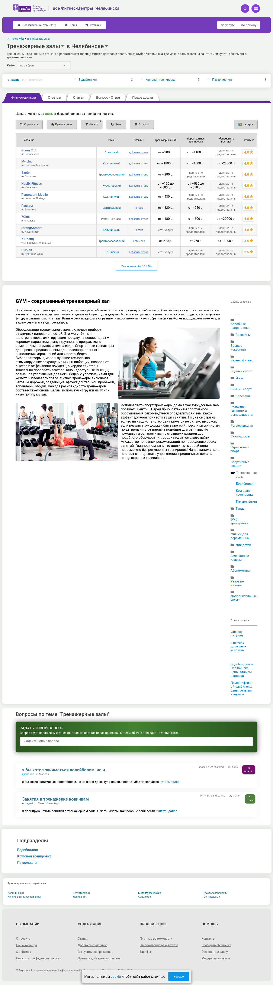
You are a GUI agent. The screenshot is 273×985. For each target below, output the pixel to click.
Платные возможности (156, 938)
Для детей (243, 545)
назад (26, 79)
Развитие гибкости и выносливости (242, 411)
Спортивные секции (240, 464)
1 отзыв (138, 207)
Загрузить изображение (94, 951)
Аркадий (27, 803)
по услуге (228, 25)
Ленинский (112, 252)
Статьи (83, 938)
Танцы (240, 508)
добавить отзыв (138, 152)
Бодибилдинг (88, 79)
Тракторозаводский (112, 174)
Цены (71, 25)
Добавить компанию (92, 945)
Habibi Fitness (31, 183)
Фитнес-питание (237, 633)
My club (27, 161)
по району (248, 25)
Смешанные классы (240, 558)
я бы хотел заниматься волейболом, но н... (65, 769)
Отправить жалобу (215, 951)
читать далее (169, 782)
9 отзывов (138, 241)
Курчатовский (112, 185)
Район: (11, 65)
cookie (116, 977)
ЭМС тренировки (239, 521)
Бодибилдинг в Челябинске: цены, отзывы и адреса (242, 670)
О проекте (23, 938)
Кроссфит (243, 396)
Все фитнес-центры (37, 25)
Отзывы (93, 25)
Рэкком (27, 206)
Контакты (208, 938)
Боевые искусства (238, 347)
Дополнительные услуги (244, 598)
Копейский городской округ (24, 896)
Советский (112, 152)
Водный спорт (241, 371)
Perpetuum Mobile (34, 195)
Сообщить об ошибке (216, 945)
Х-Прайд (27, 239)
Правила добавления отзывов (99, 958)
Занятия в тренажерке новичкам (55, 799)
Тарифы (145, 951)
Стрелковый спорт (240, 449)
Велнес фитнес (242, 360)
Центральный (112, 207)
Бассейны (243, 335)
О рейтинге (24, 951)
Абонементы (240, 570)
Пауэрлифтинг (222, 79)
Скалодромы (240, 436)
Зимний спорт (241, 389)
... (237, 313)
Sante (25, 172)
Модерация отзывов (216, 958)
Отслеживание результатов (159, 945)
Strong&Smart (31, 228)
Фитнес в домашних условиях (238, 646)
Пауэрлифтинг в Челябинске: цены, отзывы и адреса (241, 688)
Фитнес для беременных (240, 536)
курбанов (28, 774)
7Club (25, 217)
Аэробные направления (240, 326)
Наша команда (26, 945)
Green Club (29, 150)
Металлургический (149, 893)
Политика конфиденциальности (38, 958)
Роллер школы (242, 425)
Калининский (112, 163)
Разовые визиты (237, 583)
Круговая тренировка (160, 79)
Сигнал (26, 250)
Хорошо (179, 976)
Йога (239, 378)
